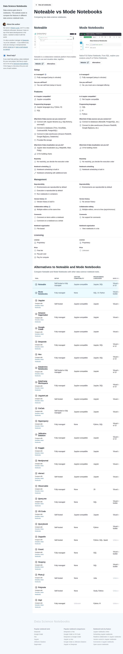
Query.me (41, 498)
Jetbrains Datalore (41, 434)
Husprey (40, 562)
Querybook (41, 524)
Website (39, 64)
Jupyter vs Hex (68, 639)
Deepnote (25, 40)
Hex (38, 354)
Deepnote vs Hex (69, 632)
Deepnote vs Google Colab (72, 637)
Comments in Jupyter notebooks (103, 642)
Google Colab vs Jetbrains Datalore (75, 642)
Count (39, 549)
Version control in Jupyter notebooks (104, 639)
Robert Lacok (15, 28)
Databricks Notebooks (41, 368)
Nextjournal (41, 460)
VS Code (40, 511)
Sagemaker (37, 644)
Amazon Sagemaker (41, 314)
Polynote (40, 587)
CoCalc (39, 408)
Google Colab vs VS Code (72, 634)
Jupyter (40, 300)
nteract (39, 473)
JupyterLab (41, 395)
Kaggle (39, 448)
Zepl (38, 600)
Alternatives (51, 64)
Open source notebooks (100, 644)
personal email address (20, 63)
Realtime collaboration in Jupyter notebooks (107, 637)
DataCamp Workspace (41, 382)
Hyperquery (41, 421)
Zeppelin (40, 536)
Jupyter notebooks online (101, 632)
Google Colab (40, 328)
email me (11, 47)
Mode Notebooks (41, 293)
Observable (41, 486)
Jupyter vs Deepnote (70, 644)
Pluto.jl (39, 575)
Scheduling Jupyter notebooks (102, 634)
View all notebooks (43, 5)
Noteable (40, 284)
